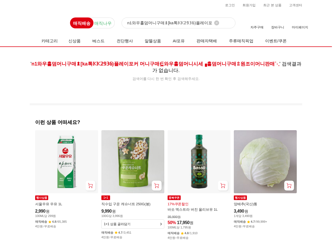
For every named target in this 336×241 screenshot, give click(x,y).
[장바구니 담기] (90, 186)
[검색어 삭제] (217, 23)
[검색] (178, 23)
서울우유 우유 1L (48, 204)
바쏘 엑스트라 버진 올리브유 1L (193, 209)
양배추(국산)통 (245, 204)
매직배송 (81, 23)
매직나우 (103, 23)
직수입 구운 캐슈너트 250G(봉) (125, 204)
